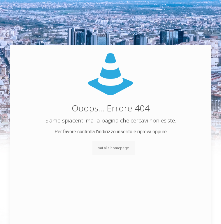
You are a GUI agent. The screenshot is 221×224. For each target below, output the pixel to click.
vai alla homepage (113, 148)
